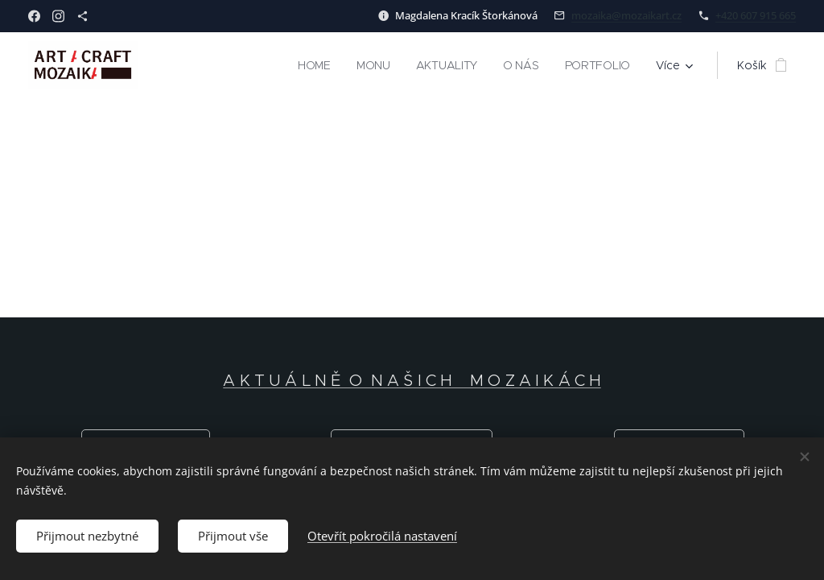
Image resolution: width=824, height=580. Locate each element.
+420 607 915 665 (755, 15)
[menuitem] (315, 65)
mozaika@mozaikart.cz (626, 15)
